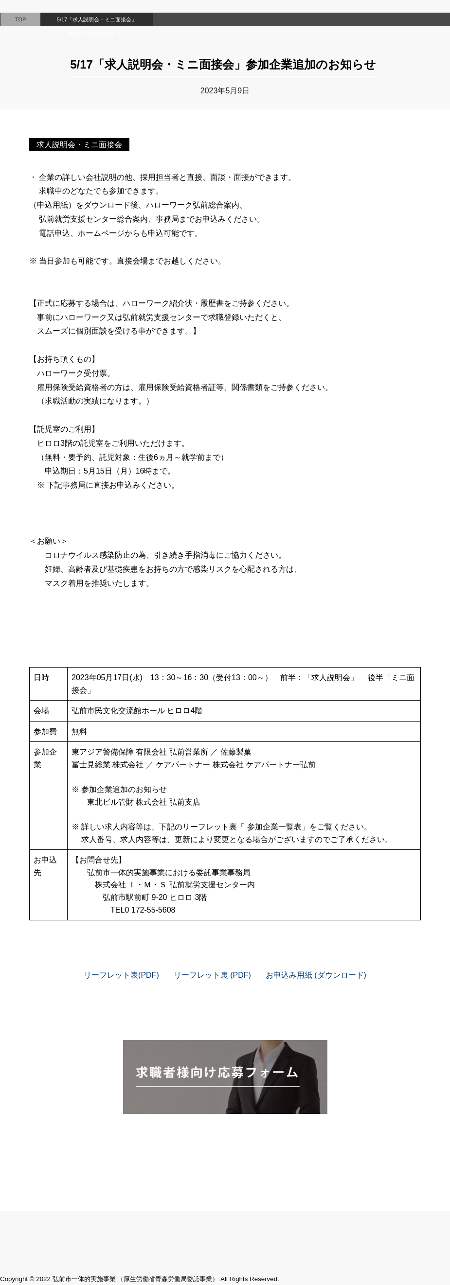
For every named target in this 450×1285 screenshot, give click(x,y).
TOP (20, 19)
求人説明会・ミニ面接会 (79, 145)
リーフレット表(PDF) (121, 975)
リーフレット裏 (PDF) (212, 975)
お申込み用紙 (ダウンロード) (316, 975)
